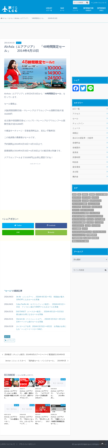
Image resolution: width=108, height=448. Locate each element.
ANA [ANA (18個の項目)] (74, 192)
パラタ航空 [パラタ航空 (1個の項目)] (76, 226)
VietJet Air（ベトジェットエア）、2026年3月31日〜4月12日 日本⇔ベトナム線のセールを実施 (41, 320)
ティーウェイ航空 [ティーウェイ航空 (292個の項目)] (79, 220)
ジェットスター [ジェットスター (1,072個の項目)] (94, 201)
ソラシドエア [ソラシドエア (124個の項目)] (94, 211)
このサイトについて (99, 3)
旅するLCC (88, 444)
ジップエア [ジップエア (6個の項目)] (76, 204)
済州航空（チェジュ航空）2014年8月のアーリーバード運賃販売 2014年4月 (34, 354)
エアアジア (10, 340)
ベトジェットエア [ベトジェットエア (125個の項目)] (79, 232)
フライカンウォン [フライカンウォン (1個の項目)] (99, 229)
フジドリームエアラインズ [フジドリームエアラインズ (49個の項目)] (82, 229)
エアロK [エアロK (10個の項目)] (85, 198)
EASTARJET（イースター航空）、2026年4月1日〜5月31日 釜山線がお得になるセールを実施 (41, 312)
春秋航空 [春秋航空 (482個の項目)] (95, 235)
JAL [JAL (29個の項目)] (79, 192)
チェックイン (78, 123)
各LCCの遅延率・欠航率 (82, 137)
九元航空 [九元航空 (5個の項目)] (87, 235)
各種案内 (88, 9)
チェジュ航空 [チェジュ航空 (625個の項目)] (99, 217)
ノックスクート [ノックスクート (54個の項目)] (78, 223)
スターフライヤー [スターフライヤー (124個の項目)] (87, 207)
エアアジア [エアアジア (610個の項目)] (76, 195)
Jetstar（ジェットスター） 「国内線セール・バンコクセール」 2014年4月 (35, 361)
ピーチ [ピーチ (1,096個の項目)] (84, 226)
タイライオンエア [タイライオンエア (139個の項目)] (79, 217)
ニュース (75, 9)
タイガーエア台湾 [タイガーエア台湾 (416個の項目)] (79, 214)
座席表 (75, 151)
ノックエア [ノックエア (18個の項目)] (99, 220)
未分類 (75, 169)
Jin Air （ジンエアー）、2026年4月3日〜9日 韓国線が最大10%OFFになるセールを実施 (40, 298)
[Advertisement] (54, 31)
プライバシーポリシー (27, 444)
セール (62, 9)
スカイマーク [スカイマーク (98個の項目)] (96, 204)
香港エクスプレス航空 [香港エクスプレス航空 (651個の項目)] (80, 239)
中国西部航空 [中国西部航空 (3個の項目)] (77, 235)
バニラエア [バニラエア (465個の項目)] (96, 223)
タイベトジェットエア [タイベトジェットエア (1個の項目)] (94, 214)
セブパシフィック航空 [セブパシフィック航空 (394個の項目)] (80, 211)
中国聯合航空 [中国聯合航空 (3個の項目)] (91, 232)
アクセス (76, 113)
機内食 (75, 174)
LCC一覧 (49, 9)
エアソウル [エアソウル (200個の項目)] (86, 195)
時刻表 (75, 160)
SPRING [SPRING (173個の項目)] (85, 192)
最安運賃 (76, 165)
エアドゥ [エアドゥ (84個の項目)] (95, 195)
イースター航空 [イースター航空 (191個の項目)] (101, 192)
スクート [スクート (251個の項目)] (76, 207)
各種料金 (76, 141)
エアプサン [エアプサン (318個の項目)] (76, 198)
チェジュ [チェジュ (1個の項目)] (90, 217)
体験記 (101, 9)
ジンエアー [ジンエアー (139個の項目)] (86, 204)
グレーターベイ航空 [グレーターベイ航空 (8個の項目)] (80, 201)
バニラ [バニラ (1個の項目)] (87, 223)
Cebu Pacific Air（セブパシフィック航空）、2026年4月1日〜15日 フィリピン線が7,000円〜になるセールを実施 (40, 305)
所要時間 (76, 155)
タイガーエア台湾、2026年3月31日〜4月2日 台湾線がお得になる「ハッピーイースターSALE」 (41, 327)
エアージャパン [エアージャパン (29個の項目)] (95, 198)
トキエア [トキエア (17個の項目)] (90, 220)
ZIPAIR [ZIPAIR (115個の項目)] (92, 192)
